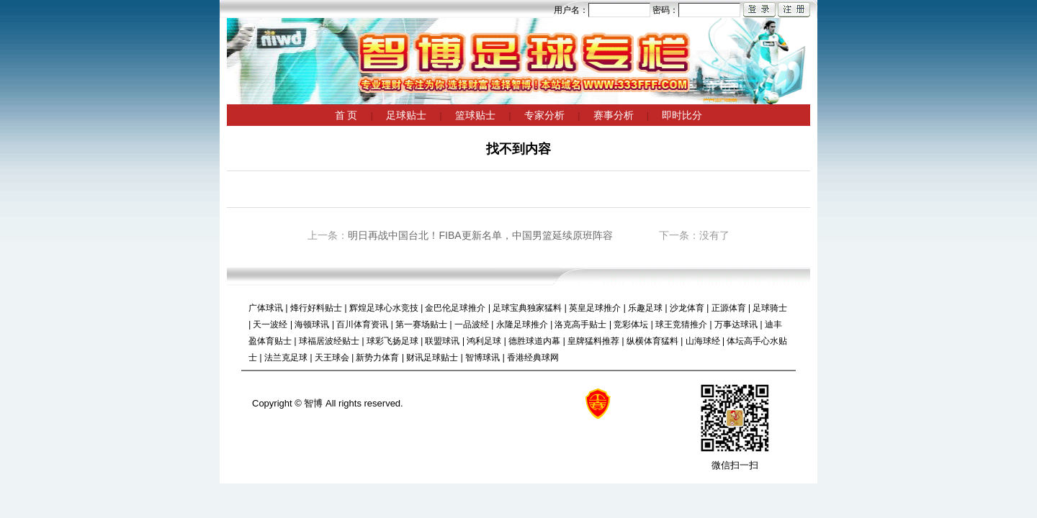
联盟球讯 (442, 341)
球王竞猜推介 (681, 324)
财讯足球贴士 (432, 358)
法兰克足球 (285, 358)
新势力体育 (377, 358)
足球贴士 (406, 115)
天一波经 (270, 324)
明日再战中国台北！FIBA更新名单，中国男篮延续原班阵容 (480, 235)
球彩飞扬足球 (392, 341)
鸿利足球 (484, 341)
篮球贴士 (475, 115)
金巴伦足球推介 (455, 308)
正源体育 (728, 308)
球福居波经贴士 (329, 341)
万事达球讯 (736, 324)
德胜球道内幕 (534, 341)
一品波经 (471, 324)
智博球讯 (482, 358)
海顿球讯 (312, 324)
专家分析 (544, 115)
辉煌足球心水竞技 (383, 308)
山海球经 (703, 341)
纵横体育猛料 (652, 341)
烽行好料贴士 (316, 308)
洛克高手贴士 (580, 324)
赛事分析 (613, 115)
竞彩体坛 (631, 324)
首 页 (346, 115)
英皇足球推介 (595, 308)
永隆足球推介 (522, 324)
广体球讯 (265, 308)
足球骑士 (770, 308)
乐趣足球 (645, 308)
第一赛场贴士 (421, 324)
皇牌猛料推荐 (593, 341)
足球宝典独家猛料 (527, 308)
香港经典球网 (533, 358)
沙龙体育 (687, 308)
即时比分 (682, 115)
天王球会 (332, 358)
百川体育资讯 (362, 324)
